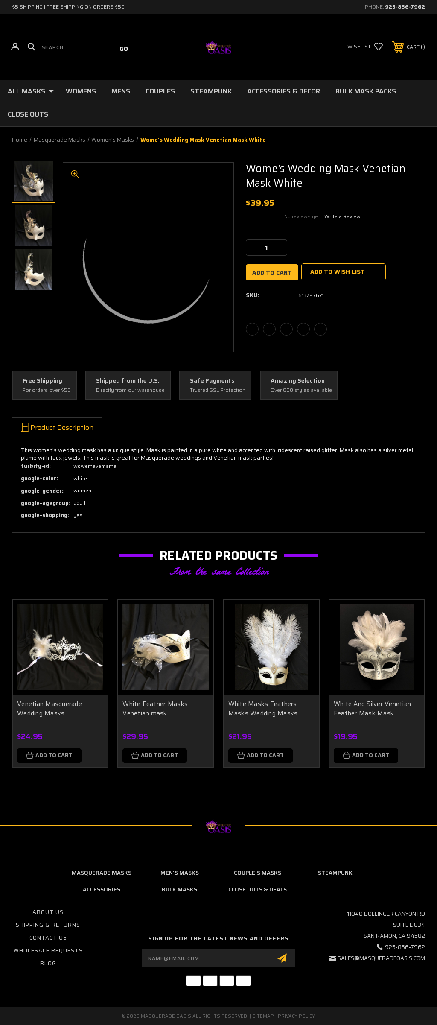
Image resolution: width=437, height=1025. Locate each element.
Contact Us (48, 937)
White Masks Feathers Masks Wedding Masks (263, 709)
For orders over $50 (47, 390)
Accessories (101, 889)
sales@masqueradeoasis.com (381, 958)
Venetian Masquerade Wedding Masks (49, 709)
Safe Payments (212, 381)
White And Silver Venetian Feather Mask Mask (372, 709)
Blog (48, 963)
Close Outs (28, 114)
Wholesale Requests (48, 950)
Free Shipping (42, 381)
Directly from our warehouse (130, 390)
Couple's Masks (257, 872)
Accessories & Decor (283, 91)
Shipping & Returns (48, 924)
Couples (160, 91)
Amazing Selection (298, 381)
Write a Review (342, 216)
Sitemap (263, 1016)
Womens (81, 91)
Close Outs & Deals (257, 889)
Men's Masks (179, 872)
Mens (120, 91)
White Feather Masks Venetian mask (155, 709)
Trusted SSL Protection (217, 390)
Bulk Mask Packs (365, 91)
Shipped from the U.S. (128, 381)
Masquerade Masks (101, 872)
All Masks (31, 91)
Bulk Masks (179, 889)
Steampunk (211, 91)
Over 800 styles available (301, 390)
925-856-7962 (405, 7)
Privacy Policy (296, 1016)
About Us (48, 912)
